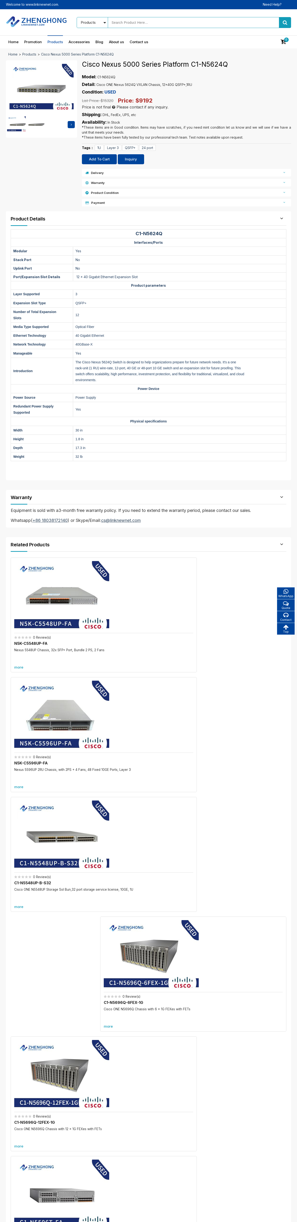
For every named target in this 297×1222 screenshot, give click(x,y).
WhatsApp (285, 593)
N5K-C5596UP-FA (102, 615)
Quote (285, 606)
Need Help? (272, 4)
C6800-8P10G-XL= (81, 944)
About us (116, 42)
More (148, 747)
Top (285, 630)
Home (13, 42)
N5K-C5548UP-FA (32, 615)
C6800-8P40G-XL (80, 999)
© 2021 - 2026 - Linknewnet (27, 1215)
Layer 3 (113, 148)
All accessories (120, 1161)
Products (55, 42)
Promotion (33, 42)
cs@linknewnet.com (232, 1167)
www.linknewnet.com (275, 1215)
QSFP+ (130, 148)
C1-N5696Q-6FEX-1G (246, 615)
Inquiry (131, 159)
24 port (147, 148)
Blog (99, 42)
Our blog (167, 1136)
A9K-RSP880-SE (223, 999)
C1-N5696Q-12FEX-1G (36, 708)
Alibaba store (227, 1176)
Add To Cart (99, 159)
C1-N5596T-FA (100, 708)
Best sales (116, 1153)
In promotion (118, 1136)
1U (99, 148)
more (20, 639)
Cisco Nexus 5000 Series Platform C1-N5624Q (77, 54)
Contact (285, 618)
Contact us (139, 42)
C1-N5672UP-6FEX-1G (246, 708)
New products (119, 1145)
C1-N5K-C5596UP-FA (176, 708)
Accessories (79, 42)
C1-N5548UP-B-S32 (174, 615)
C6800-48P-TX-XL (226, 944)
